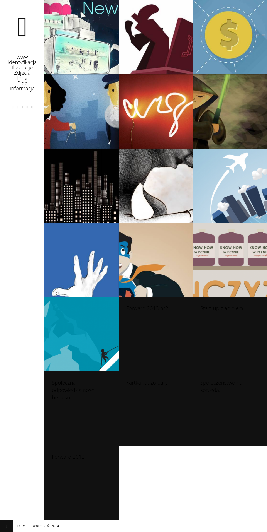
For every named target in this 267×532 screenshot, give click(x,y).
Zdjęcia (22, 74)
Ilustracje (22, 69)
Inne (22, 79)
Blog (22, 84)
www (22, 58)
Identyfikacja (22, 63)
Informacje (22, 89)
